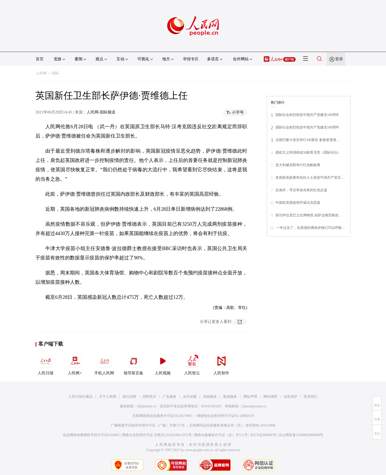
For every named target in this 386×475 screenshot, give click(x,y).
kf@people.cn (147, 406)
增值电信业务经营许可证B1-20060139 (225, 416)
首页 (40, 59)
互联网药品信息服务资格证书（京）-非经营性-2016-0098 (232, 425)
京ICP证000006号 (263, 435)
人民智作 (221, 363)
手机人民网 (104, 363)
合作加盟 (190, 396)
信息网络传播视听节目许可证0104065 (91, 435)
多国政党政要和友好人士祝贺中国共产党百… (309, 177)
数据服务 (230, 396)
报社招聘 (129, 396)
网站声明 (250, 396)
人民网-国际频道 (101, 112)
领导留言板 (133, 363)
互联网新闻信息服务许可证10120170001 (162, 416)
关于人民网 (107, 396)
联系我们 (311, 396)
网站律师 (270, 396)
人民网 (41, 73)
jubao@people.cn (254, 406)
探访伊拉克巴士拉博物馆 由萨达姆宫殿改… (308, 215)
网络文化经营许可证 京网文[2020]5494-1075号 (157, 435)
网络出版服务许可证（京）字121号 (221, 435)
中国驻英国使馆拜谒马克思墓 (297, 203)
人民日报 (45, 363)
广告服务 (170, 396)
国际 (55, 73)
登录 (339, 59)
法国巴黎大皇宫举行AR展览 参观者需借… (307, 140)
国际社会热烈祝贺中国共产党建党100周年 (307, 115)
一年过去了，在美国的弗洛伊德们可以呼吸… (310, 228)
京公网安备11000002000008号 (301, 435)
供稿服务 (210, 396)
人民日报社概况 (80, 396)
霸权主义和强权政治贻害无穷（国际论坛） (308, 152)
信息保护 (290, 396)
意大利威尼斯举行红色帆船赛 (297, 165)
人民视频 (162, 363)
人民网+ (74, 363)
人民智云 (192, 363)
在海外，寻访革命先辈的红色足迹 (301, 190)
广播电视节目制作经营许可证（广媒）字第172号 (148, 425)
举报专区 (191, 59)
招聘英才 (149, 396)
